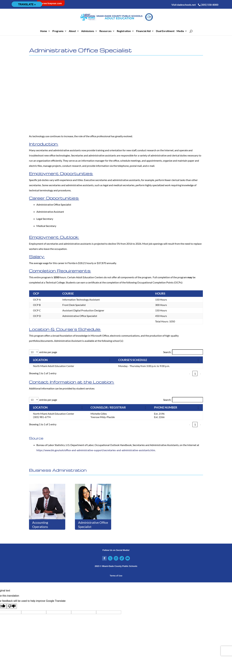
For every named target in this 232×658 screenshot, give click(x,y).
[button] (98, 360)
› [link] (200, 373)
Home (43, 31)
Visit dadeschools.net (183, 4)
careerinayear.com (51, 3)
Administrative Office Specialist (93, 524)
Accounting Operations (40, 524)
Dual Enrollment (165, 31)
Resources (105, 31)
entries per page (48, 352)
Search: (167, 352)
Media (180, 31)
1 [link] (195, 373)
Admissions (87, 31)
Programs (57, 31)
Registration (124, 31)
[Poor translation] (12, 606)
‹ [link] (189, 373)
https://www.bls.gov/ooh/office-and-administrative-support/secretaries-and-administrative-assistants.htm (95, 450)
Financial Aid (143, 31)
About (72, 31)
